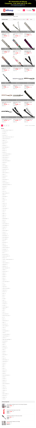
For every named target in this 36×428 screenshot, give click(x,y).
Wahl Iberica (4, 266)
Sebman (3, 373)
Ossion (3, 358)
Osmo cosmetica (5, 223)
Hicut (3, 310)
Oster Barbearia (4, 225)
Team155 (3, 388)
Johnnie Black (4, 196)
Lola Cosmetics (4, 208)
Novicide (3, 351)
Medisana (3, 342)
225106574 (30, 10)
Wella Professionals (5, 267)
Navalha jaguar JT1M (27, 33)
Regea (3, 364)
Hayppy (3, 308)
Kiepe (3, 198)
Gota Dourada (4, 179)
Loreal (3, 210)
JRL (2, 317)
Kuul (3, 201)
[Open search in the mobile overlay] (21, 10)
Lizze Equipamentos (5, 330)
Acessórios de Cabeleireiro (8, 16)
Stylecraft (3, 380)
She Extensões (4, 250)
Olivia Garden (4, 354)
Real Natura (4, 233)
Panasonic (4, 227)
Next (8, 125)
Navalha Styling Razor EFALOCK (7, 119)
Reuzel (3, 240)
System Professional (5, 383)
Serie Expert (4, 249)
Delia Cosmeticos (5, 157)
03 (16, 19)
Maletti (3, 215)
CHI (3, 283)
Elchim (3, 293)
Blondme (3, 148)
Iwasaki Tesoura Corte (5, 315)
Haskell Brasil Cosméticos (6, 184)
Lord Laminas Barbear (5, 334)
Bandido (3, 274)
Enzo (3, 296)
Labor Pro (3, 203)
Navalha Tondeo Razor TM (28, 119)
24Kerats (3, 269)
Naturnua (3, 346)
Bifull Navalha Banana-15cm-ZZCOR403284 (28, 68)
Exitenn (3, 174)
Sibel (3, 252)
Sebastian (3, 371)
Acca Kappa (4, 131)
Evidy (3, 300)
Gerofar (3, 177)
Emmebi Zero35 (4, 169)
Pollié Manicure (4, 361)
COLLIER (3, 284)
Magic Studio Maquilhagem (6, 339)
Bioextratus (4, 145)
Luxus (3, 211)
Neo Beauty (4, 347)
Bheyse (3, 143)
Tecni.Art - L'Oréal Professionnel (7, 259)
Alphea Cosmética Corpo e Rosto (7, 136)
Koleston (3, 199)
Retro (3, 366)
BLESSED (3, 276)
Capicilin (3, 279)
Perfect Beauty (4, 359)
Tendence (3, 390)
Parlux (3, 228)
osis (3, 356)
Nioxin (3, 349)
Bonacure (3, 150)
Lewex (3, 206)
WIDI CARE (4, 395)
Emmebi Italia (4, 167)
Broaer (3, 278)
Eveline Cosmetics (5, 172)
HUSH (3, 312)
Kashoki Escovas (5, 320)
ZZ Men (3, 398)
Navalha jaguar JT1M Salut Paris (18, 68)
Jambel (3, 194)
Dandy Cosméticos (5, 155)
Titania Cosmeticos (5, 262)
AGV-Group (4, 135)
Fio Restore (4, 303)
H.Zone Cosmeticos (5, 182)
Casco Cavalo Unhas (5, 281)
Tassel (3, 385)
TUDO (24, 19)
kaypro (3, 322)
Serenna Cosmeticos (5, 247)
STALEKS (3, 378)
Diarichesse (4, 162)
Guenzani (3, 181)
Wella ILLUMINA (4, 393)
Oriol (3, 220)
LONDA (3, 332)
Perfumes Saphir (4, 230)
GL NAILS (3, 305)
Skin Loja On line (5, 254)
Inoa (3, 189)
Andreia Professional (5, 138)
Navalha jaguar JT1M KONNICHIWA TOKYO (27, 51)
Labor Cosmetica (5, 325)
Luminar (3, 337)
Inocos (3, 191)
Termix (3, 261)
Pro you (3, 232)
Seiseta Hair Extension (5, 375)
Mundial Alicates (4, 218)
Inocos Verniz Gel (5, 313)
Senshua (3, 376)
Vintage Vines (4, 264)
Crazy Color (4, 286)
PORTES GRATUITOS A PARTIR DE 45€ (18, 4)
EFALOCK (3, 291)
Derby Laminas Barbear (6, 160)
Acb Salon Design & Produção (7, 130)
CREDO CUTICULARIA (5, 288)
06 (18, 19)
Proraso (3, 363)
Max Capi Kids (4, 341)
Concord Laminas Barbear (6, 153)
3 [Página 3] (6, 125)
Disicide (3, 164)
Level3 (3, 327)
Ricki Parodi (4, 242)
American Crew (4, 271)
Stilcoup (3, 257)
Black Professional (5, 147)
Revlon (3, 368)
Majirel (3, 213)
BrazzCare (4, 152)
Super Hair (4, 381)
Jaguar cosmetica (5, 193)
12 (21, 19)
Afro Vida (3, 133)
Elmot (3, 295)
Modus (3, 344)
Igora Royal (4, 186)
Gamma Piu (4, 176)
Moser (3, 216)
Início (2, 16)
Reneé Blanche (4, 235)
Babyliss (3, 140)
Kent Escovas (4, 324)
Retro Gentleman (5, 237)
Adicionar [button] (7, 31)
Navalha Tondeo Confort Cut (17, 119)
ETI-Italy (3, 298)
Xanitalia (3, 397)
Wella (3, 392)
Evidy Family (4, 301)
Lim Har (3, 329)
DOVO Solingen (4, 165)
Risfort (3, 244)
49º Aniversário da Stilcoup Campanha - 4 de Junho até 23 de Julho (18, 2)
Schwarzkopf (4, 245)
